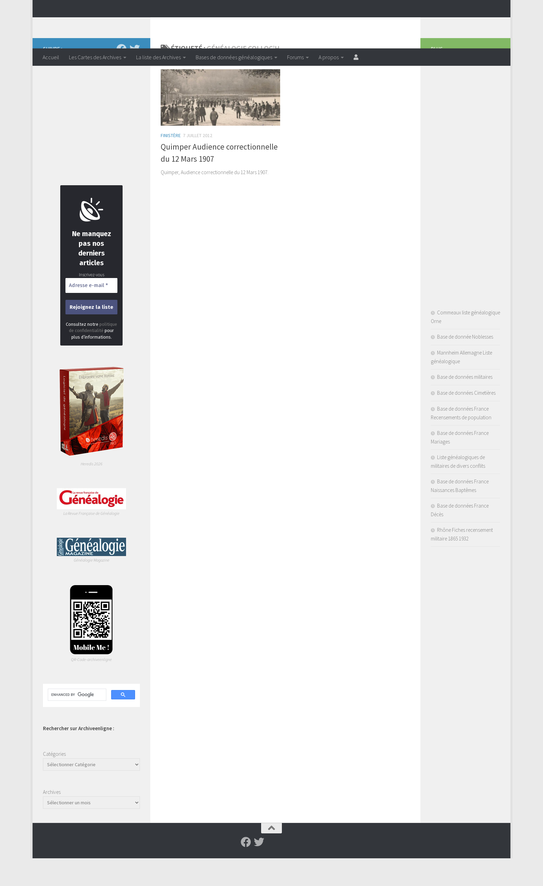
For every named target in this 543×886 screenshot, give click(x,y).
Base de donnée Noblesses (465, 364)
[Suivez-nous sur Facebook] (121, 77)
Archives (52, 819)
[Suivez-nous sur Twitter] (135, 77)
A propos (329, 57)
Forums (295, 57)
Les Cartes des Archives (95, 57)
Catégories (54, 781)
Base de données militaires (464, 404)
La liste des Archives (158, 57)
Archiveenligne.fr (96, 24)
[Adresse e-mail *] (91, 313)
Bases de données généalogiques (234, 57)
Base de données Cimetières (466, 420)
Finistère (171, 163)
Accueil (51, 57)
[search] (76, 722)
